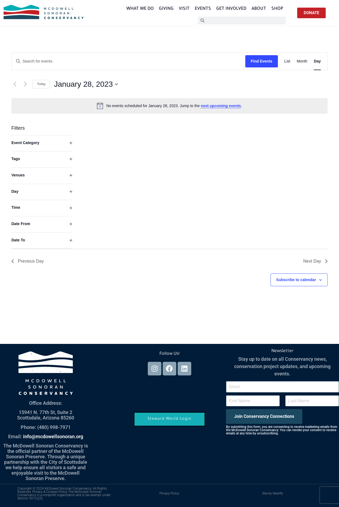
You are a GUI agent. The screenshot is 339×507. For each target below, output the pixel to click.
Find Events (261, 61)
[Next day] (25, 84)
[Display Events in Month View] (302, 61)
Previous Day (27, 261)
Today (41, 84)
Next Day (315, 261)
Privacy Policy (169, 493)
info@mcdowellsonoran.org (53, 436)
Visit (184, 9)
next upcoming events (221, 106)
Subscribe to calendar (296, 280)
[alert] (169, 105)
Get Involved (231, 9)
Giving (166, 9)
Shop (277, 9)
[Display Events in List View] (287, 61)
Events (203, 9)
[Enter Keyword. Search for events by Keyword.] (128, 61)
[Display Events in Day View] (317, 61)
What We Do (140, 9)
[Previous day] (14, 84)
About (259, 9)
